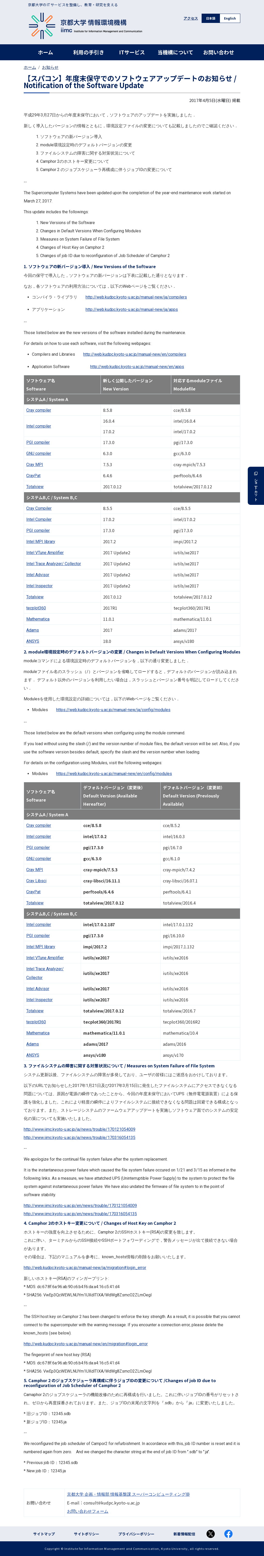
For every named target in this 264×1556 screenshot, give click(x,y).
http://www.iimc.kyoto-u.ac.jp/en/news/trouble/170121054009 (80, 1205)
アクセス (191, 18)
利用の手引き (88, 52)
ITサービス (132, 52)
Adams (32, 630)
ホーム (45, 52)
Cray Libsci (36, 880)
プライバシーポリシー (136, 1533)
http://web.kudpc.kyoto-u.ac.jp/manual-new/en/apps (137, 366)
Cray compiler (38, 410)
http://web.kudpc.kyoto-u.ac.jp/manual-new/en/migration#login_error (86, 1343)
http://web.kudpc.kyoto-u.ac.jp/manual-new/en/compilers (134, 354)
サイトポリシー (86, 1533)
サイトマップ (44, 1533)
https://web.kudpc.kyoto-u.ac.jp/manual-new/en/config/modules (114, 773)
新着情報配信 (184, 1533)
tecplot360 (36, 608)
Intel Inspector (39, 585)
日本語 (210, 18)
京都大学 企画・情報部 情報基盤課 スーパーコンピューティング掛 (128, 1494)
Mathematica (38, 619)
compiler (38, 442)
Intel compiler (38, 426)
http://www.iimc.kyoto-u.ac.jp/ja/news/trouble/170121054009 (79, 1129)
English (230, 18)
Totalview (35, 486)
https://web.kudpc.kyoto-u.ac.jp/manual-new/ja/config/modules (113, 709)
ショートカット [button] (256, 486)
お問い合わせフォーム (87, 1511)
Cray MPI (34, 464)
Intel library (40, 541)
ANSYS (32, 641)
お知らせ (50, 67)
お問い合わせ (218, 52)
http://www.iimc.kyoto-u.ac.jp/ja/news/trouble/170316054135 (79, 1137)
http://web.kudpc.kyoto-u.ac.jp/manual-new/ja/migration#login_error (85, 1267)
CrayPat (33, 475)
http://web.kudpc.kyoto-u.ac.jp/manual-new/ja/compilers (136, 297)
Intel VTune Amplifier (45, 552)
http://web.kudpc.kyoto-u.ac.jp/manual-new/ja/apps (132, 309)
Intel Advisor (37, 574)
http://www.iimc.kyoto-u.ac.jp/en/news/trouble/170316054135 (80, 1213)
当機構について (175, 52)
